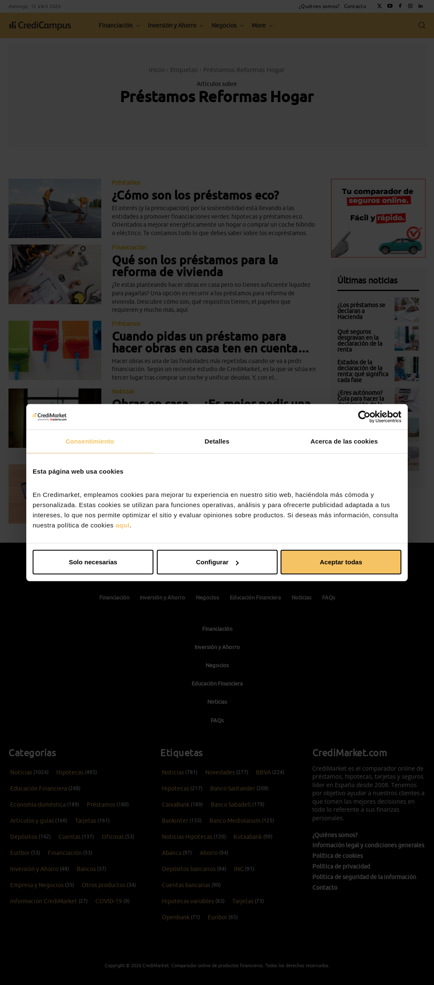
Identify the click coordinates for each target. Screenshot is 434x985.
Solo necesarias (93, 562)
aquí (123, 525)
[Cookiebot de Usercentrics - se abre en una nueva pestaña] (364, 416)
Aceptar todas (341, 562)
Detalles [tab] (217, 440)
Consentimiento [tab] (90, 440)
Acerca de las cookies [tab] (344, 440)
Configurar (217, 562)
